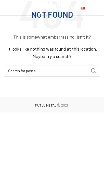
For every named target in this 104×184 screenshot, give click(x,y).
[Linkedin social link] (73, 7)
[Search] (52, 71)
